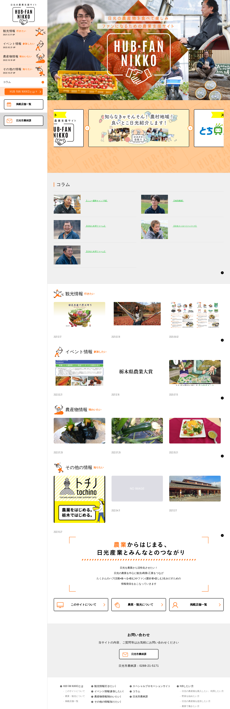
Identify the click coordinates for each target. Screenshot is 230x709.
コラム (135, 704)
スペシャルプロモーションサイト (150, 699)
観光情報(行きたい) (103, 699)
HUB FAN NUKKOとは (71, 699)
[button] (87, 128)
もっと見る (215, 272)
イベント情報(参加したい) (107, 704)
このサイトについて (75, 704)
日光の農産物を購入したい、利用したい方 (203, 704)
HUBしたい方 (185, 699)
